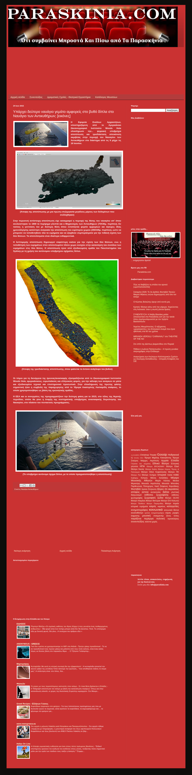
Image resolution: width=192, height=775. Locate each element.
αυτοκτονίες (156, 492)
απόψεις (135, 492)
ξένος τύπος (172, 516)
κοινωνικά (156, 509)
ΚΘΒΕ (176, 475)
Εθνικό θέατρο (161, 463)
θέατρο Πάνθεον (138, 503)
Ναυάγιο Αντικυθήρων (29, 489)
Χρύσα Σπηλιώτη (148, 489)
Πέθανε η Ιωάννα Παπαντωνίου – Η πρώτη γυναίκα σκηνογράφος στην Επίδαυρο (155, 350)
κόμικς (168, 513)
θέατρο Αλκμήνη (138, 501)
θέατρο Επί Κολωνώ (170, 501)
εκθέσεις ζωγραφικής (156, 494)
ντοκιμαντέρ (158, 516)
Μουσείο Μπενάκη (170, 483)
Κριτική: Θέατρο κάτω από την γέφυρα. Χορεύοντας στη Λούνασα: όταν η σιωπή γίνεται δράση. (155, 308)
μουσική (146, 515)
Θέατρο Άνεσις (137, 469)
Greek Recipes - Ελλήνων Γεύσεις (32, 704)
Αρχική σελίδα (18, 97)
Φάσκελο (21, 684)
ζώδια (160, 497)
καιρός (152, 506)
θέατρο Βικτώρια (153, 501)
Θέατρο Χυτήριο (149, 475)
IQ (132, 458)
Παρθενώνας (136, 486)
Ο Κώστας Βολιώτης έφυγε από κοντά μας (151, 302)
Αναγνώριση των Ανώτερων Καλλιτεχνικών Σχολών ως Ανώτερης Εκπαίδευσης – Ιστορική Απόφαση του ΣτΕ (156, 359)
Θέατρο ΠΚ (173, 472)
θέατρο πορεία (172, 503)
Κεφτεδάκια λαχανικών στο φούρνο (45, 706)
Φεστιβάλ (136, 489)
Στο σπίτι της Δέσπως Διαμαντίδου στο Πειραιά (153, 344)
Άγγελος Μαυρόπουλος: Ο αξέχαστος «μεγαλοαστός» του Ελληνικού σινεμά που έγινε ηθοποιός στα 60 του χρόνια (154, 329)
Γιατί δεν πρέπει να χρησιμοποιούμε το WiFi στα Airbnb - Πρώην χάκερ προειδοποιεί (66, 646)
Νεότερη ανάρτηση (22, 551)
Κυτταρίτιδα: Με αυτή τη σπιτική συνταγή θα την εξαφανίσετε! (56, 666)
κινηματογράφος (139, 510)
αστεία (145, 492)
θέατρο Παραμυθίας (155, 503)
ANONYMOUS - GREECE (28, 644)
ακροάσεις (173, 489)
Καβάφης (134, 478)
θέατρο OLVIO (172, 498)
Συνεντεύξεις (36, 97)
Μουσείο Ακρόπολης (150, 483)
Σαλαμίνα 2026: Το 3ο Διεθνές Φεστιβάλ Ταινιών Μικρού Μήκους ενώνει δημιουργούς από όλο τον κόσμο (154, 294)
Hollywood (173, 454)
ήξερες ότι (162, 489)
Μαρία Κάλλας (162, 481)
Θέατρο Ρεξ (136, 475)
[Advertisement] (73, 54)
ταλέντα (148, 522)
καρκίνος (161, 506)
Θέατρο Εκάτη (151, 469)
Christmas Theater (148, 455)
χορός (154, 522)
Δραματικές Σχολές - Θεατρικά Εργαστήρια (69, 97)
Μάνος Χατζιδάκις (159, 478)
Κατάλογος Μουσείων (106, 97)
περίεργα (149, 518)
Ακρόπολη (154, 461)
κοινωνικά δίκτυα (171, 510)
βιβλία (166, 492)
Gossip (162, 454)
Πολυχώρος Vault (151, 486)
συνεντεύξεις (137, 521)
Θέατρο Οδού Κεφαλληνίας (154, 472)
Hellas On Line (23, 744)
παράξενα (136, 518)
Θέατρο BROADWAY (155, 466)
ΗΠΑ (142, 466)
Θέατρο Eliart (172, 466)
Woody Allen (138, 458)
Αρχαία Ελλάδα (170, 460)
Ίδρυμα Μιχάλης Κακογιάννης (157, 458)
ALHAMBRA (135, 455)
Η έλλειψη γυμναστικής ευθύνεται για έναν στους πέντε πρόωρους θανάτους (62, 746)
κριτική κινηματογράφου (154, 513)
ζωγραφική (150, 497)
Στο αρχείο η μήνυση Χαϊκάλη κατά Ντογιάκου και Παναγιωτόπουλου (59, 726)
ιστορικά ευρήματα (139, 506)
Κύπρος (144, 478)
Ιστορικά (161, 474)
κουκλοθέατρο (137, 513)
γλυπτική (175, 492)
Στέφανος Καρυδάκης (169, 486)
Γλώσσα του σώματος (141, 464)
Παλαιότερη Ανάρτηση (110, 551)
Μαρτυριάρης (23, 664)
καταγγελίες (173, 506)
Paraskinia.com (144, 272)
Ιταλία (169, 475)
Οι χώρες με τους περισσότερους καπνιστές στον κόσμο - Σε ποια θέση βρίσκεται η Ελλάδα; (69, 686)
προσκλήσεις (173, 519)
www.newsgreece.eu (26, 724)
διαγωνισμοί (136, 495)
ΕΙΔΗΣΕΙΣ (21, 624)
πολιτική (160, 518)
